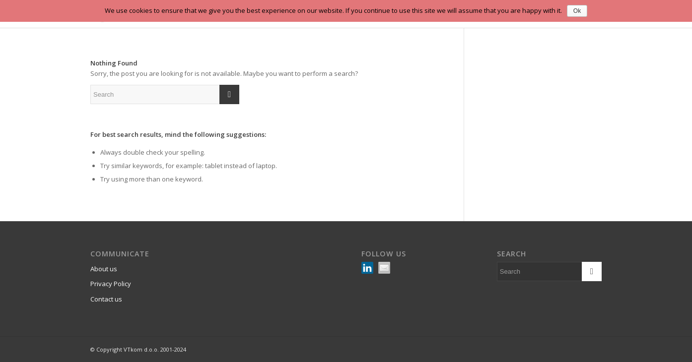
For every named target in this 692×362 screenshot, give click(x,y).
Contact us (106, 299)
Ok (577, 10)
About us (103, 268)
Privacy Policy (110, 283)
